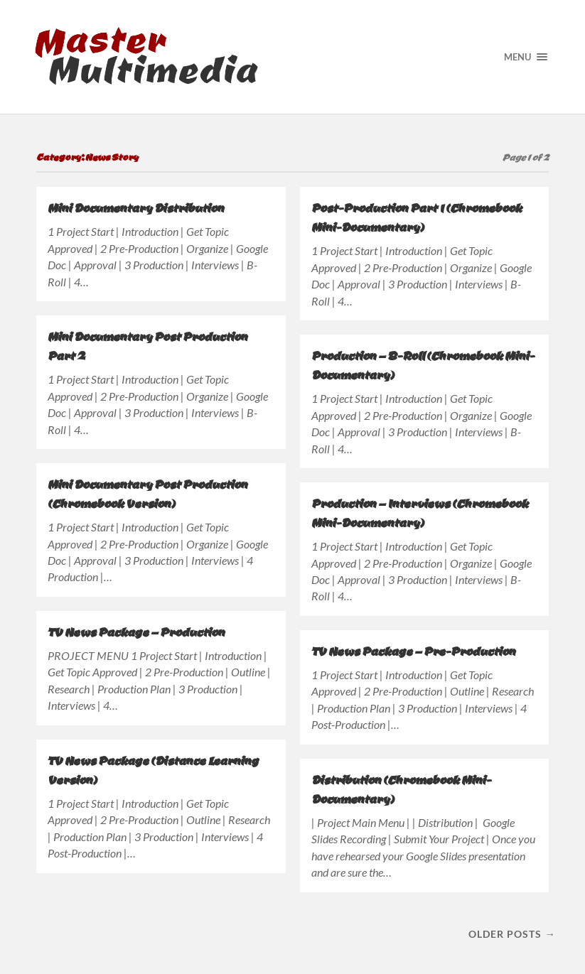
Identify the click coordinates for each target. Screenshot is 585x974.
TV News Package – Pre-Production (413, 651)
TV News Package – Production (136, 632)
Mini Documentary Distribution (136, 208)
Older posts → (511, 934)
